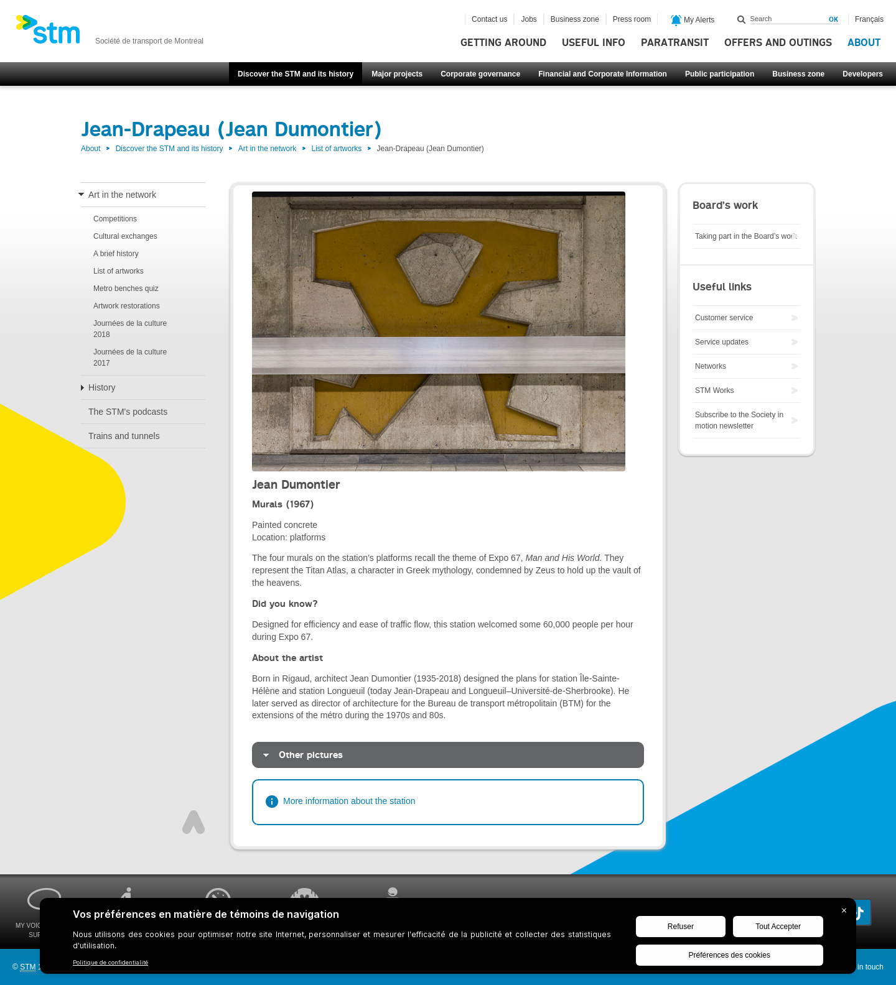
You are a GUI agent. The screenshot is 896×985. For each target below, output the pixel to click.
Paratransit (675, 43)
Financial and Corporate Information (602, 74)
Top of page (193, 822)
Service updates (722, 342)
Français (869, 19)
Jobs (528, 19)
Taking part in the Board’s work (746, 236)
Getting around (503, 43)
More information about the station (349, 801)
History (102, 387)
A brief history (116, 253)
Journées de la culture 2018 (130, 329)
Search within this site (741, 19)
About (863, 43)
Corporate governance (480, 74)
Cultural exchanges (125, 236)
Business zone (798, 74)
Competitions (115, 219)
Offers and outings (778, 43)
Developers (862, 74)
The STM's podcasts (127, 412)
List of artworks (337, 148)
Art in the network (267, 148)
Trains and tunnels (124, 436)
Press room (632, 19)
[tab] (448, 755)
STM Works (714, 390)
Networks (710, 366)
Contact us (489, 19)
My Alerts (693, 20)
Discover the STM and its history (295, 74)
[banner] (109, 33)
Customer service (724, 317)
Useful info (593, 43)
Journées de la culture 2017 (130, 358)
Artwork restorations (126, 306)
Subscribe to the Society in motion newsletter (739, 420)
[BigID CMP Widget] (448, 939)
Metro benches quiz (126, 288)
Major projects (396, 74)
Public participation (719, 74)
